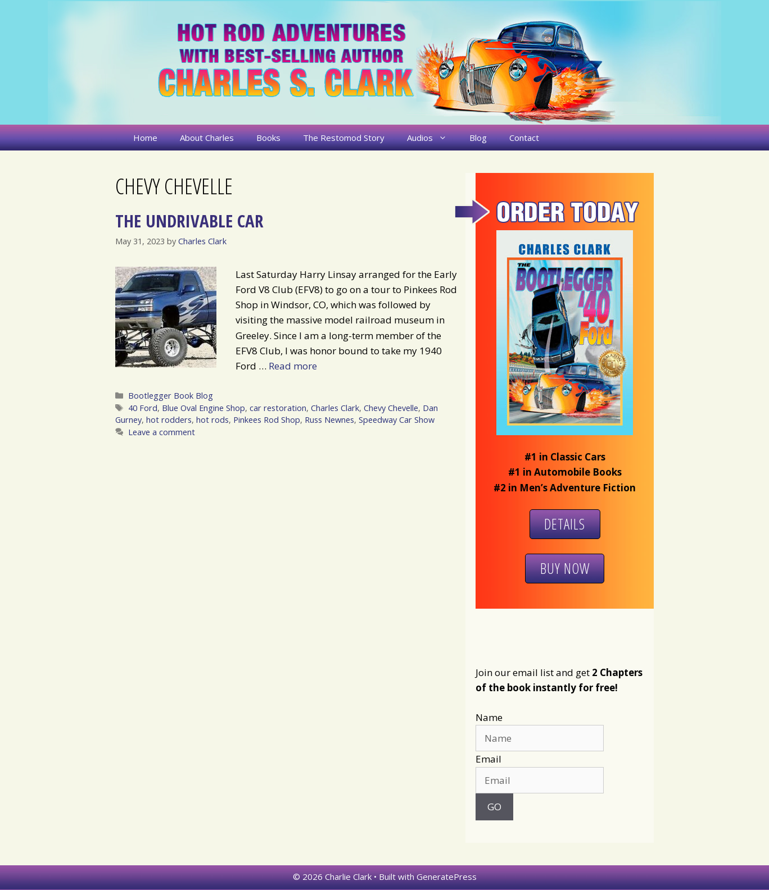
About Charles (207, 137)
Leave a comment (161, 432)
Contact (524, 137)
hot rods (212, 419)
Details (564, 523)
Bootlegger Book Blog (170, 395)
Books (268, 137)
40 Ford (142, 408)
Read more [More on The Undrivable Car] (293, 365)
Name (489, 717)
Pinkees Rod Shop (266, 419)
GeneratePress (447, 876)
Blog (478, 137)
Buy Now (565, 568)
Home (145, 137)
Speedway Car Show (397, 419)
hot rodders (169, 419)
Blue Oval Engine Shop (203, 408)
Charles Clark (335, 408)
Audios (432, 137)
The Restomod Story (343, 137)
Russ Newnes (329, 419)
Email (488, 758)
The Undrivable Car (189, 220)
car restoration (278, 408)
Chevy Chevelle (391, 408)
